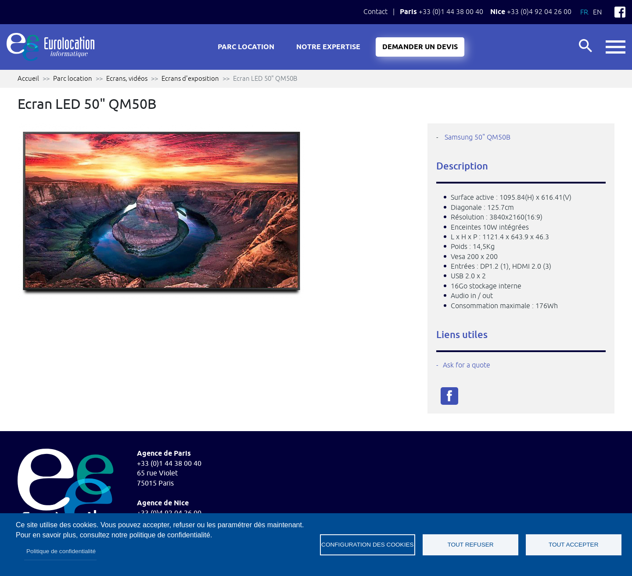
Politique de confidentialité (61, 551)
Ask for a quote (466, 365)
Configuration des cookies (367, 544)
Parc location (246, 47)
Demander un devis (420, 47)
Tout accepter (574, 544)
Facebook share (449, 396)
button (615, 47)
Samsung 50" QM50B (477, 137)
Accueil (28, 78)
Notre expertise (328, 47)
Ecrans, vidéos (126, 78)
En (597, 12)
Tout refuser (470, 544)
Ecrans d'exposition (190, 78)
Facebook (619, 12)
